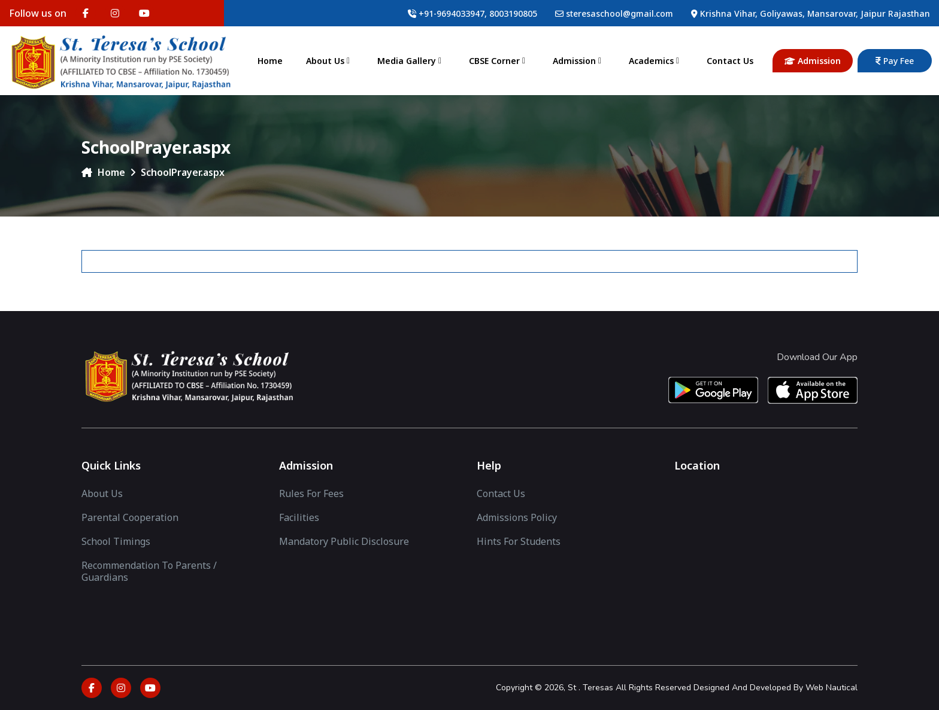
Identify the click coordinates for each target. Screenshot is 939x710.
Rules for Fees (311, 493)
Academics (656, 60)
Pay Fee (895, 60)
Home (270, 60)
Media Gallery (411, 60)
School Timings (115, 541)
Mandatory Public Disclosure (344, 541)
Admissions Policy (517, 517)
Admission (579, 60)
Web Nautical (831, 687)
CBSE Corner (499, 60)
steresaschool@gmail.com (619, 13)
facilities (299, 517)
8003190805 (513, 13)
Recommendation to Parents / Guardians (149, 571)
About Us (330, 60)
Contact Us (730, 60)
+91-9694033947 (451, 13)
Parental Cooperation (129, 517)
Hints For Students (519, 541)
